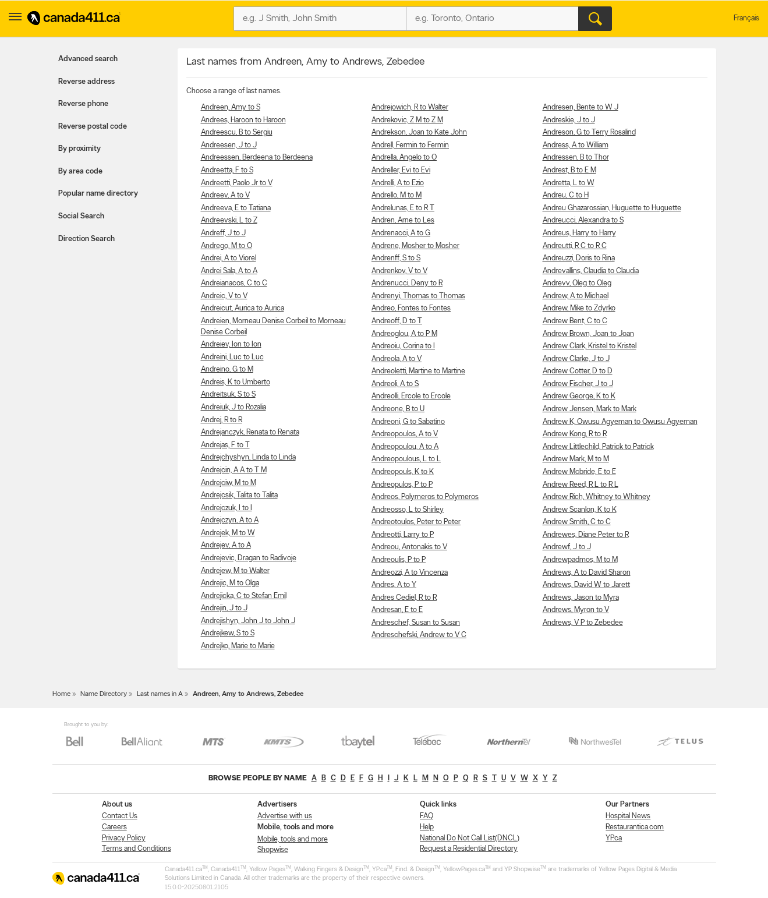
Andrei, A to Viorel (228, 258)
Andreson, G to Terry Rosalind (589, 132)
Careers (114, 827)
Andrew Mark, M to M (576, 459)
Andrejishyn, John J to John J (248, 621)
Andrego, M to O (226, 246)
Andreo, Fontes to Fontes (411, 308)
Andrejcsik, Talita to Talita (239, 495)
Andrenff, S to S (395, 258)
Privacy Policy (124, 838)
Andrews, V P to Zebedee (583, 623)
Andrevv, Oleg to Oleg (577, 283)
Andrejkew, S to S (227, 633)
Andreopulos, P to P (402, 485)
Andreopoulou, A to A (404, 447)
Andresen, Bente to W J (580, 107)
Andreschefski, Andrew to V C (418, 635)
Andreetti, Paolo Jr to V (236, 183)
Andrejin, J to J (224, 608)
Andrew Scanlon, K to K (580, 510)
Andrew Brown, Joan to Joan (588, 334)
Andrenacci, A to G (400, 233)
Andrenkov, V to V (399, 271)
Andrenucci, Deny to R (407, 283)
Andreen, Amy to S (230, 107)
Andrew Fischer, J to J (578, 384)
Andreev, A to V (225, 195)
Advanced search (88, 59)
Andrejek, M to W (228, 533)
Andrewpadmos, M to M (580, 560)
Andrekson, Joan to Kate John (419, 132)
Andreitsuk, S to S (228, 394)
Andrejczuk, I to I (226, 508)
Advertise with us (284, 816)
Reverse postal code (92, 126)
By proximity (79, 149)
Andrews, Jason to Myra (581, 598)
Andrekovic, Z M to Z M (407, 120)
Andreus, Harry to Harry (579, 233)
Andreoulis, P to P (398, 560)
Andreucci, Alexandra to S (583, 220)
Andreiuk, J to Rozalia (233, 407)
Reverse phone (83, 104)
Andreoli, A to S (395, 384)
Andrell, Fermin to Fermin (410, 145)
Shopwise (272, 850)
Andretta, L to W (568, 183)
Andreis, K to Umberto (235, 382)
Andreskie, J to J (569, 120)
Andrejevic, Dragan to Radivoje (248, 558)
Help (427, 827)
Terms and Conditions (136, 849)
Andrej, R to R (221, 420)
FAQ (426, 816)
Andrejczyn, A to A (230, 520)
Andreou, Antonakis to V (409, 547)
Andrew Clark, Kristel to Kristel (589, 346)
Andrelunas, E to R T (402, 208)
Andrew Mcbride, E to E (579, 472)
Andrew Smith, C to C (577, 522)
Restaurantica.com (635, 827)
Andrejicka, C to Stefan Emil (243, 596)
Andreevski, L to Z (229, 220)
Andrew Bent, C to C (575, 321)
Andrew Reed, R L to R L (580, 485)
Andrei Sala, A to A (229, 271)
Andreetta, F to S (227, 170)
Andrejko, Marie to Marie (238, 646)
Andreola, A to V (396, 359)
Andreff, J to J (223, 233)
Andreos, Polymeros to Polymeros (425, 497)
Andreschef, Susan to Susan (415, 623)
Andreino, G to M (227, 369)
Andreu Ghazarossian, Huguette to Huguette (612, 208)
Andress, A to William (575, 145)
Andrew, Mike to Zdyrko (579, 308)
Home (61, 694)
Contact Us (119, 816)
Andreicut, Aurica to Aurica (242, 308)
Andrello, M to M (396, 195)
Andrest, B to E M (569, 170)
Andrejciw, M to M (228, 483)
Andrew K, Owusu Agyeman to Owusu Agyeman (620, 422)
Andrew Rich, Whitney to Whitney (596, 497)
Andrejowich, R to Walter (409, 107)
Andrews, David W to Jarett (586, 585)
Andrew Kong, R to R (575, 434)
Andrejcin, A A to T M (234, 470)
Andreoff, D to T (396, 321)
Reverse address (86, 82)
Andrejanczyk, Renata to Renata (250, 432)
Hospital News (628, 816)
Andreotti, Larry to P (402, 535)
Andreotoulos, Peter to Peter (416, 522)
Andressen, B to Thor (576, 157)
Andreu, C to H (566, 195)
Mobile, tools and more (292, 839)
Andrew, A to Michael (575, 296)
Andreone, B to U (397, 409)
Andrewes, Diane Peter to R (586, 535)
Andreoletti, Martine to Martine (418, 371)
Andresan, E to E (397, 610)
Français (746, 18)
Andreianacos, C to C (234, 283)
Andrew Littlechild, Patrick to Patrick (598, 447)
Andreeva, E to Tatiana (236, 208)
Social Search (81, 216)
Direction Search (86, 239)
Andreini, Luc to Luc (232, 357)
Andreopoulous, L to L (406, 459)
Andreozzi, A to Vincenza (409, 573)
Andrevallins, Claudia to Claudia (591, 271)
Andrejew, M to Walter (235, 571)
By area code (80, 171)
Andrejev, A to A (226, 545)
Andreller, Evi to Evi (400, 170)
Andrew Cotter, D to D (578, 371)
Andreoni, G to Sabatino (408, 422)
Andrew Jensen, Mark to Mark (589, 409)
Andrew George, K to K (579, 396)
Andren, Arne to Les (402, 220)
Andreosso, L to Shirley (407, 510)
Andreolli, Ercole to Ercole (411, 396)
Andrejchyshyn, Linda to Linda (248, 457)
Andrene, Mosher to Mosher (415, 246)
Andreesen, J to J (229, 145)
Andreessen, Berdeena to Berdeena (257, 157)
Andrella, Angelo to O (404, 157)
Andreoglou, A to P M (404, 334)
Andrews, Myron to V (576, 610)
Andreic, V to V (224, 296)
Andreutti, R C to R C (575, 246)
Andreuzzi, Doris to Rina (579, 258)
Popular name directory (98, 193)
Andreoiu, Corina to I (403, 346)
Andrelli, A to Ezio (397, 183)
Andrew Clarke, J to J (576, 359)
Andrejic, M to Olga (230, 583)
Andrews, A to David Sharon (587, 573)
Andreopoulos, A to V (404, 434)
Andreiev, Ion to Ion (231, 344)
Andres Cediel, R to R (404, 598)
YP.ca (614, 838)
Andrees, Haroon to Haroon (243, 120)
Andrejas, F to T (225, 445)
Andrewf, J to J (567, 547)
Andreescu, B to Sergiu (236, 132)
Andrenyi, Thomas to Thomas (418, 296)
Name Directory (103, 694)
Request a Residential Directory (469, 849)
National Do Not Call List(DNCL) (469, 838)
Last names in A (160, 694)
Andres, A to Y (393, 585)
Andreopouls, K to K (402, 472)
